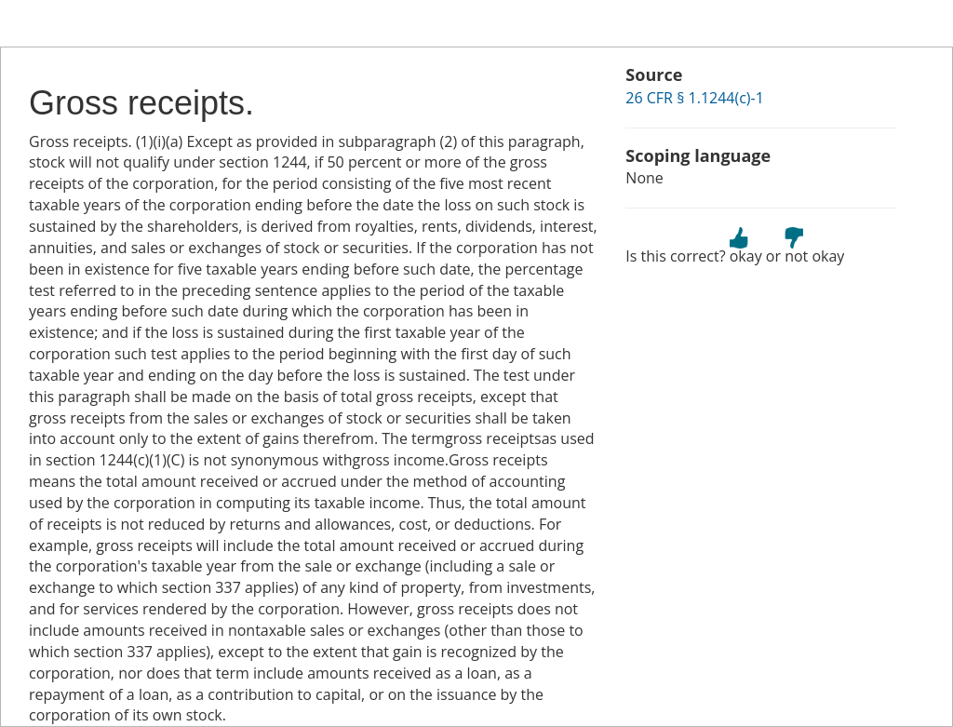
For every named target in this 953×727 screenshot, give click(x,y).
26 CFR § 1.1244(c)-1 (694, 98)
